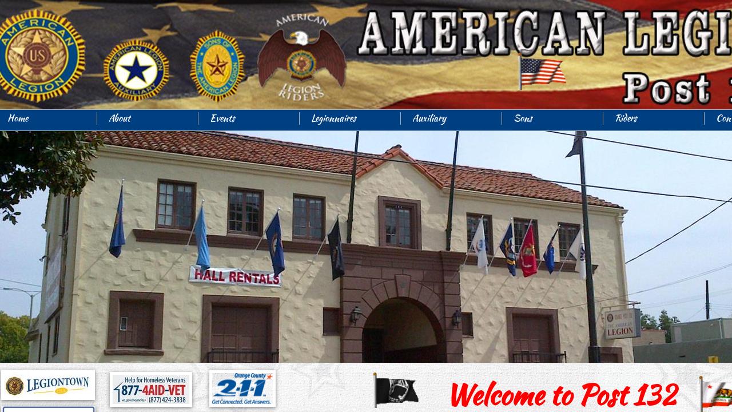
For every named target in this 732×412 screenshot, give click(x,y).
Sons (523, 118)
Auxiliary (429, 118)
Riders (626, 118)
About (119, 118)
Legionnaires (333, 118)
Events (222, 118)
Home (17, 118)
